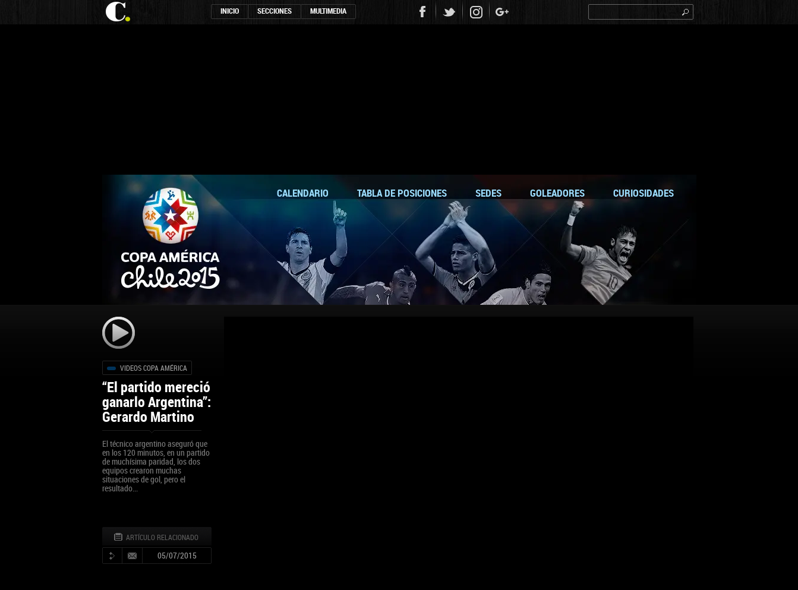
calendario (303, 193)
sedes (488, 193)
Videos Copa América (153, 368)
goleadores (557, 193)
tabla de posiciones (402, 193)
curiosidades (643, 193)
